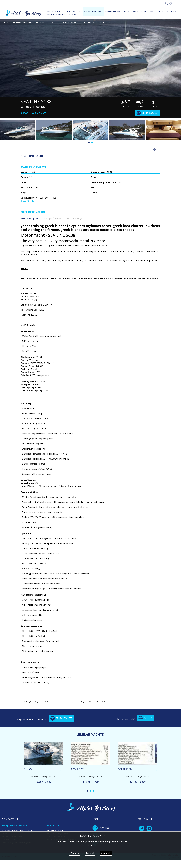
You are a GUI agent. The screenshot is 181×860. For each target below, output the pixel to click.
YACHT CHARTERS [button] (92, 11)
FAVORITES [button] (100, 827)
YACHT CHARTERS (72, 22)
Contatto (171, 11)
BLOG (152, 11)
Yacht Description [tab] (30, 218)
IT (175, 3)
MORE (90, 845)
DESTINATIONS (112, 11)
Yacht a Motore (89, 22)
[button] (170, 3)
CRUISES (127, 11)
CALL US (145, 718)
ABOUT (161, 11)
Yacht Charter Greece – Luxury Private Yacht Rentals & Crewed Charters (63, 13)
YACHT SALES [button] (139, 11)
